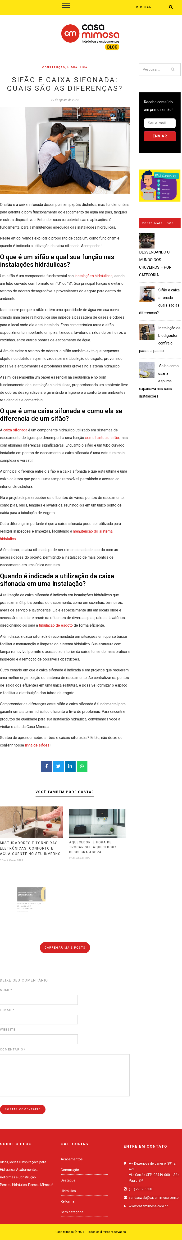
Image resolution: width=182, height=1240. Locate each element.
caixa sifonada (15, 430)
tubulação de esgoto (56, 625)
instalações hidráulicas (94, 276)
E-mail (7, 1009)
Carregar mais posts (65, 947)
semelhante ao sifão (102, 437)
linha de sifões (37, 745)
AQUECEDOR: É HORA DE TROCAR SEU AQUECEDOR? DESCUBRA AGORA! (97, 837)
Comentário (12, 1049)
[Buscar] (149, 7)
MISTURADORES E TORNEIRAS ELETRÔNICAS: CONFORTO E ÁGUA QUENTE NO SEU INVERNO (31, 841)
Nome (6, 989)
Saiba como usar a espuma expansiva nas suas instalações (159, 381)
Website (8, 1029)
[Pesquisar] (152, 69)
